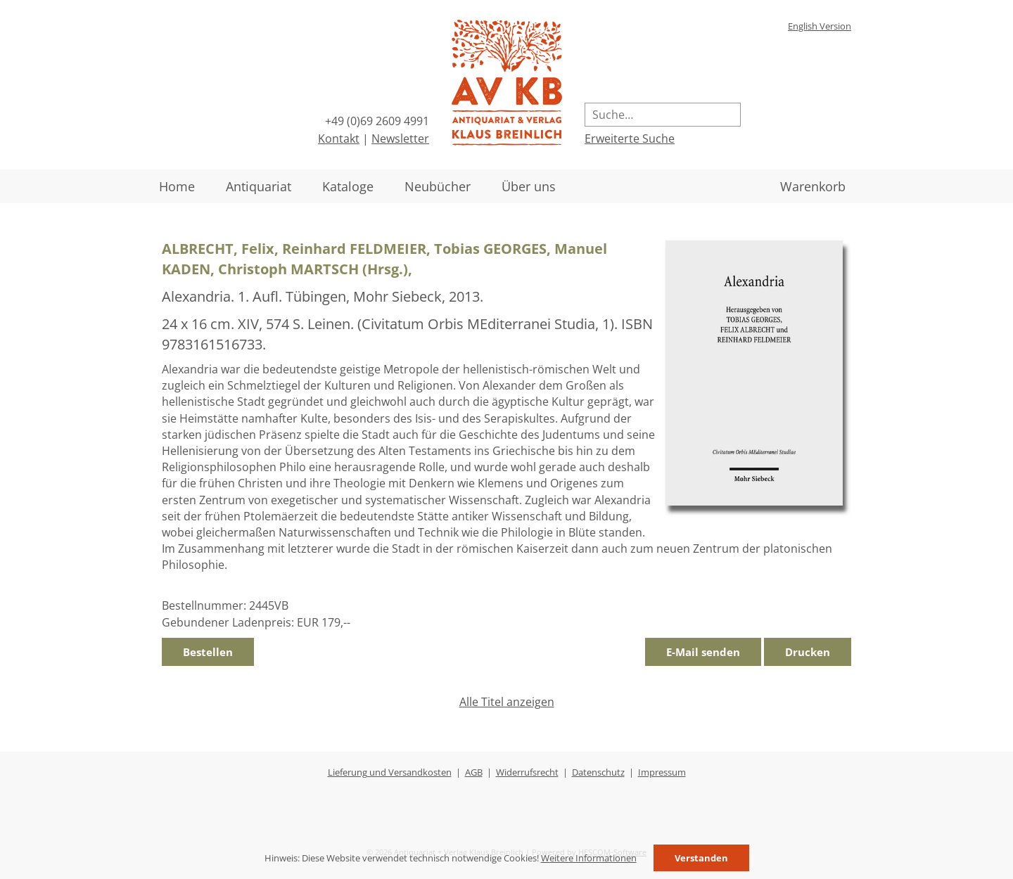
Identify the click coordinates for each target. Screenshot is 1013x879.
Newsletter (400, 138)
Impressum (662, 772)
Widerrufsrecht (527, 772)
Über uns (529, 186)
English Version (819, 26)
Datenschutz (598, 772)
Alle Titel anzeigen (506, 702)
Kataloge (348, 186)
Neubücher (437, 186)
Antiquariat (258, 186)
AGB (474, 772)
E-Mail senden (703, 652)
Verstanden (701, 858)
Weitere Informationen (589, 858)
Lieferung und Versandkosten (390, 772)
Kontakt (338, 138)
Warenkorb (813, 186)
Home (177, 186)
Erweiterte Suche (630, 138)
